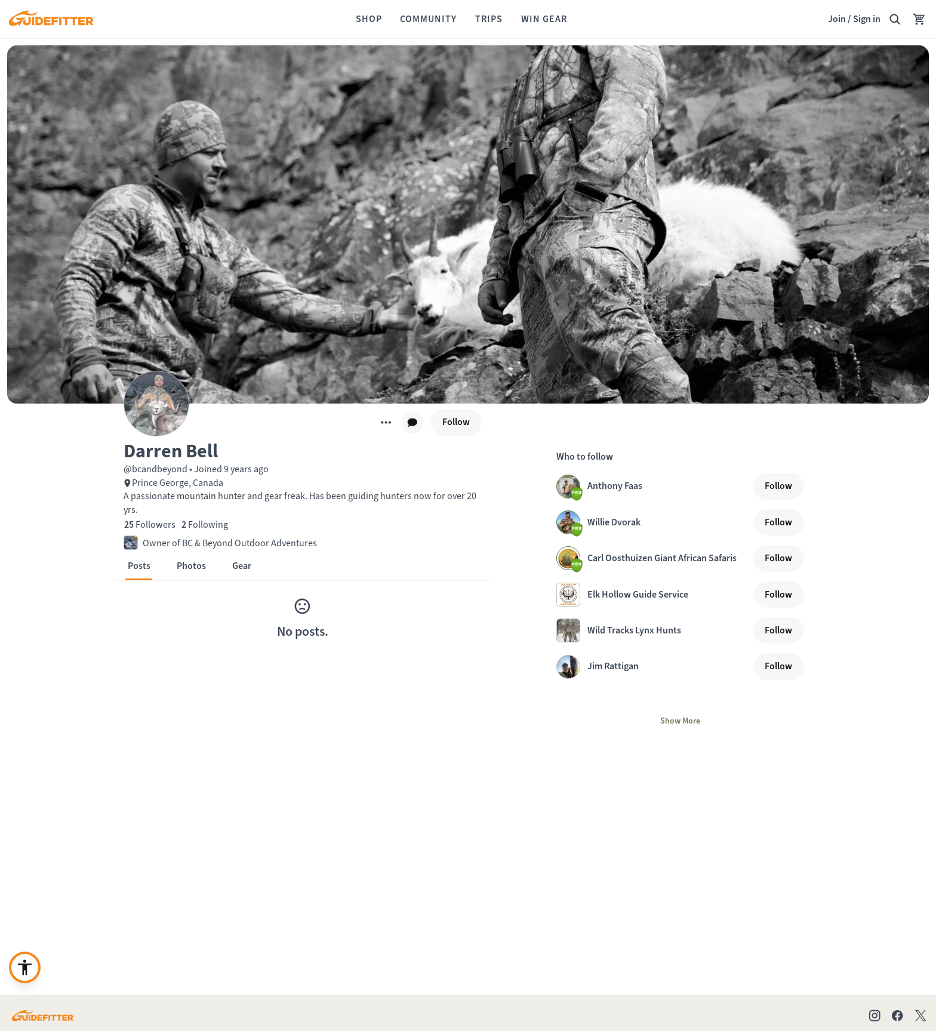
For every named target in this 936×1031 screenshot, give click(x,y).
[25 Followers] (150, 524)
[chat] (412, 422)
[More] (386, 422)
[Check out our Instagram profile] (874, 1015)
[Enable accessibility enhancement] (24, 967)
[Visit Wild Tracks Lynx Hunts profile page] (652, 630)
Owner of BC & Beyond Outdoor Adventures (230, 543)
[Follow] (456, 422)
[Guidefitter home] (51, 19)
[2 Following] (205, 524)
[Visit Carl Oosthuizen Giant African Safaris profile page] (652, 558)
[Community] (428, 19)
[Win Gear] (544, 19)
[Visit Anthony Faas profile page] (652, 486)
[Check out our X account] (922, 1015)
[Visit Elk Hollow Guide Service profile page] (652, 595)
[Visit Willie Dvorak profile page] (652, 522)
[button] (303, 450)
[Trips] (489, 19)
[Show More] (680, 721)
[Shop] (369, 19)
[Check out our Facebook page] (897, 1015)
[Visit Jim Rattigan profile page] (652, 667)
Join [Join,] (837, 19)
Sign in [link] (866, 19)
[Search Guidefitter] (895, 19)
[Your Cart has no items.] (919, 19)
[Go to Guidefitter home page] (42, 1015)
